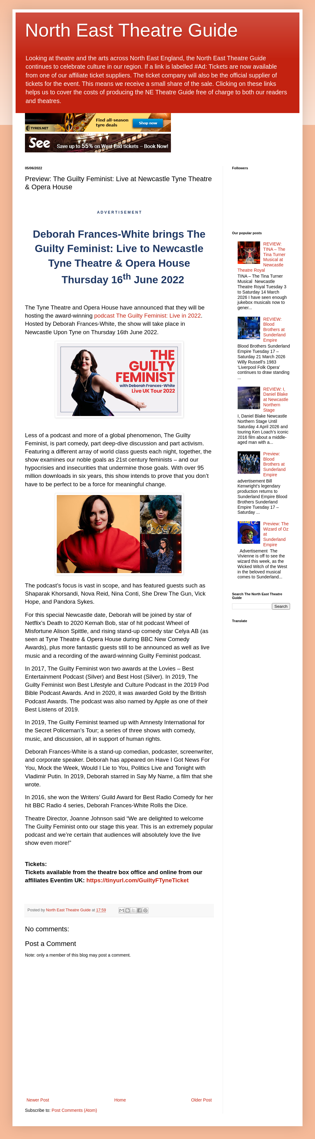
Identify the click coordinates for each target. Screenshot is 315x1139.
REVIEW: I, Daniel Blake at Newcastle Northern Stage (275, 400)
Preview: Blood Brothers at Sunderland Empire (274, 464)
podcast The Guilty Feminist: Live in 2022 (147, 315)
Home (120, 1099)
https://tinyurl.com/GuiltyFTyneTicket (137, 880)
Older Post (201, 1099)
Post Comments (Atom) (74, 1110)
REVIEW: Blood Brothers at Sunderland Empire (274, 330)
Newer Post (38, 1099)
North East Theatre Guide (131, 30)
